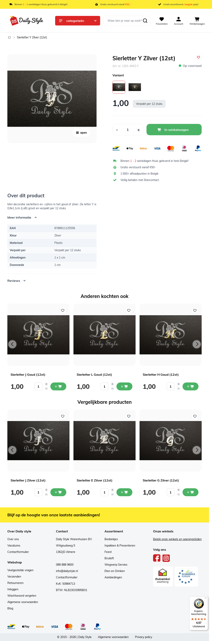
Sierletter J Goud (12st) (28, 374)
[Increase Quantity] (138, 129)
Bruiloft (109, 558)
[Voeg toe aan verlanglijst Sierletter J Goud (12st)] (62, 310)
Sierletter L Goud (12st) (94, 374)
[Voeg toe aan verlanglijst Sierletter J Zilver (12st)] (62, 416)
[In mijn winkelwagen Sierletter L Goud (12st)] (124, 386)
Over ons (13, 539)
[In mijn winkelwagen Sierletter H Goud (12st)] (190, 386)
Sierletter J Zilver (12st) (28, 480)
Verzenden (14, 576)
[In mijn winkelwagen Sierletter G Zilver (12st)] (190, 492)
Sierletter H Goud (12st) (161, 374)
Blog (10, 608)
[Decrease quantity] (46, 388)
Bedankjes (111, 539)
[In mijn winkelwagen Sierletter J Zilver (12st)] (58, 492)
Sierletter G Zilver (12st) (161, 480)
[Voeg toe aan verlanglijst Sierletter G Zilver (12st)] (194, 416)
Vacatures (13, 545)
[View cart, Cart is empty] (197, 20)
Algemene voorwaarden (22, 602)
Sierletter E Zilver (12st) (94, 480)
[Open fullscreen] (52, 98)
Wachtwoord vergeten (21, 595)
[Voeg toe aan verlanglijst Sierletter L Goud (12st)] (128, 310)
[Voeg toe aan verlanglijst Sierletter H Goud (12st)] (194, 310)
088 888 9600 (64, 564)
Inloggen (12, 589)
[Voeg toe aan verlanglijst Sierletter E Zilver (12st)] (128, 416)
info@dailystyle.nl (67, 571)
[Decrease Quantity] (116, 129)
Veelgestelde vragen (20, 570)
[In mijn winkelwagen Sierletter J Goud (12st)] (58, 386)
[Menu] (205, 598)
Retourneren (15, 583)
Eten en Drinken (115, 571)
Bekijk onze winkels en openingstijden (177, 539)
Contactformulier (18, 552)
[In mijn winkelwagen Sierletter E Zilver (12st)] (124, 492)
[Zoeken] (145, 20)
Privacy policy (143, 637)
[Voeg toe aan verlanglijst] (198, 57)
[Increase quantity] (46, 384)
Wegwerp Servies (116, 564)
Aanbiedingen (113, 577)
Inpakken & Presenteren (120, 545)
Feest (108, 552)
